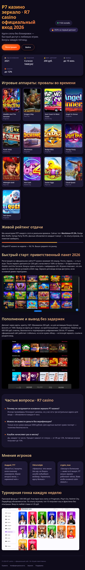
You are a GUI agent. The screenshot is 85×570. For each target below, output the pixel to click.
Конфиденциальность (17, 566)
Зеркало (30, 566)
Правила (5, 566)
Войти (28, 47)
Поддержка (39, 566)
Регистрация (11, 47)
